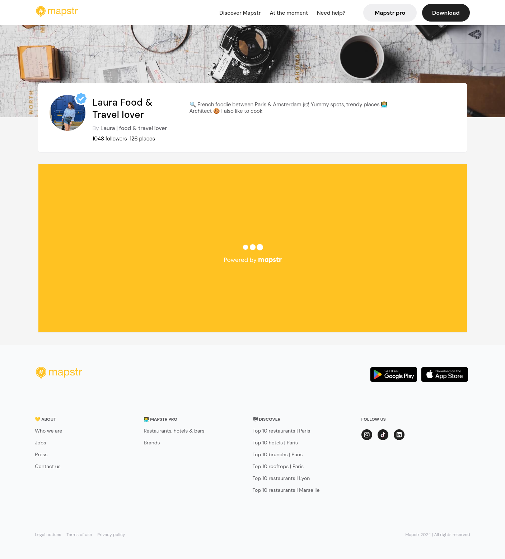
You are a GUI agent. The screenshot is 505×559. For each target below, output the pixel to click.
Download (445, 13)
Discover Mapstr (240, 13)
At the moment (289, 13)
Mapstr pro (390, 13)
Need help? (331, 13)
